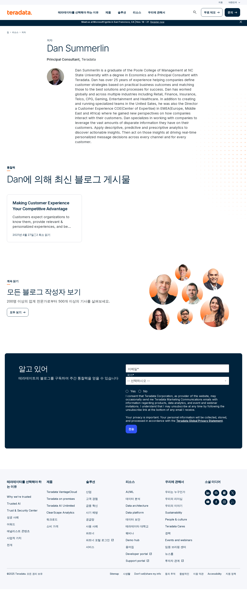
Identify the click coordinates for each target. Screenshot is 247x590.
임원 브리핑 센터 (175, 548)
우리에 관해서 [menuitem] (156, 12)
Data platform (135, 513)
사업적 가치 (14, 539)
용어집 (130, 548)
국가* (130, 376)
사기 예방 (92, 513)
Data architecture (137, 506)
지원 (221, 2)
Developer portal (137, 554)
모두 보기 (15, 313)
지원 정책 (231, 574)
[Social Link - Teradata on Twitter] (232, 494)
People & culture (176, 520)
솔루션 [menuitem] (122, 12)
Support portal (135, 561)
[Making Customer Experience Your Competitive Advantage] (44, 219)
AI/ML (130, 492)
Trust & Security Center (22, 511)
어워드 (11, 525)
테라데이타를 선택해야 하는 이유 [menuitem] (78, 12)
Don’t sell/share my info (147, 574)
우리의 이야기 (173, 506)
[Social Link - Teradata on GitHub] (216, 494)
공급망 (90, 520)
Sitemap (114, 574)
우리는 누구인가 (175, 492)
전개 (9, 545)
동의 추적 (170, 574)
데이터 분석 (133, 499)
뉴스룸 (169, 554)
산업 (88, 492)
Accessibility (215, 574)
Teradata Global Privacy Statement (200, 422)
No (145, 392)
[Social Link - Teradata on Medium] (224, 494)
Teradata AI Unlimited (61, 506)
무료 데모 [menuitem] (210, 12)
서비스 (90, 548)
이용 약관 (198, 574)
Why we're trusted (19, 497)
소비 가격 (52, 527)
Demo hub (132, 541)
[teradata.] (19, 12)
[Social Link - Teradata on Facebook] (216, 503)
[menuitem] (195, 12)
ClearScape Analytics (60, 513)
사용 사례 (92, 527)
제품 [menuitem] (108, 12)
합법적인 (184, 574)
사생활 (126, 574)
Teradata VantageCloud (62, 492)
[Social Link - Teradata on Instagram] (224, 503)
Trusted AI (14, 504)
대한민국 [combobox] (233, 2)
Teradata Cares (175, 527)
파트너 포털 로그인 (98, 541)
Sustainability (173, 513)
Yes (133, 392)
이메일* (133, 370)
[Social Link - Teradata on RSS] (232, 503)
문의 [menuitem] (230, 12)
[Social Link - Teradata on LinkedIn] (208, 494)
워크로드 (52, 520)
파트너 (90, 534)
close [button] (241, 24)
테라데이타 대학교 (137, 527)
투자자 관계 (172, 561)
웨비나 (130, 534)
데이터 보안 (133, 520)
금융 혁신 (92, 506)
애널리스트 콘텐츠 (18, 532)
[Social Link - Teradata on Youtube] (208, 503)
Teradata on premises (61, 499)
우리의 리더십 (173, 499)
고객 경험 (92, 499)
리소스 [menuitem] (137, 12)
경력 (168, 534)
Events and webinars (178, 541)
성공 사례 (13, 518)
